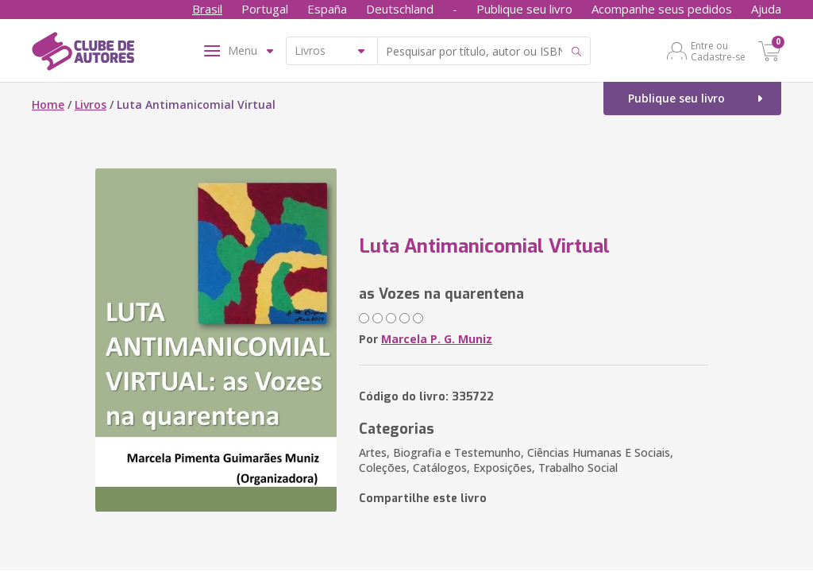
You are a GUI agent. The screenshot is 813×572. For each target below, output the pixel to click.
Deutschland (399, 9)
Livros (90, 104)
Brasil (207, 9)
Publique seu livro (524, 9)
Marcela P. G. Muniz (436, 338)
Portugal (264, 9)
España (327, 9)
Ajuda (766, 9)
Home (48, 104)
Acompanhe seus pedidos (661, 9)
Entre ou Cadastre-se (718, 51)
